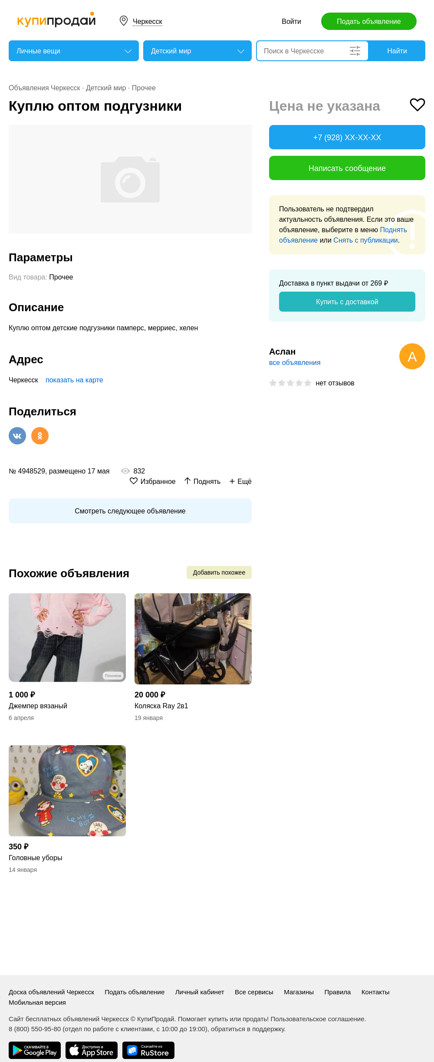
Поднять (207, 481)
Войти (291, 21)
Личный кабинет (199, 992)
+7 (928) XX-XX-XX (347, 137)
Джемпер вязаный (38, 706)
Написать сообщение (347, 168)
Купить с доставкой (347, 302)
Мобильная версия (37, 1002)
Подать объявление (369, 21)
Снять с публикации (365, 240)
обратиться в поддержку (247, 1028)
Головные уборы (35, 857)
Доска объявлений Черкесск (51, 992)
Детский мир (106, 88)
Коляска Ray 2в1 (161, 706)
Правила (337, 992)
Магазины (299, 992)
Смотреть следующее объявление (130, 511)
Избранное (158, 481)
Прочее (144, 88)
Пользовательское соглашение (317, 1019)
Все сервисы (254, 992)
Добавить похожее (219, 572)
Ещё (244, 481)
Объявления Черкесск (44, 88)
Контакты (376, 992)
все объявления (295, 362)
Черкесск (147, 21)
